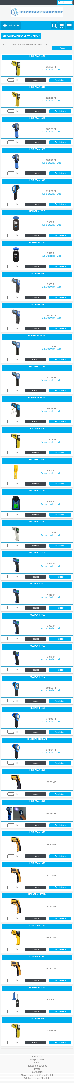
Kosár (37, 1062)
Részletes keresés (37, 1065)
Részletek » (60, 80)
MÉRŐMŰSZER (19, 44)
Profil (37, 1068)
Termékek (37, 1056)
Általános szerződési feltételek (37, 1075)
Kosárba (35, 80)
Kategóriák (14, 25)
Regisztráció (37, 1059)
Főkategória (6, 44)
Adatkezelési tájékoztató (37, 1078)
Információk (37, 1071)
